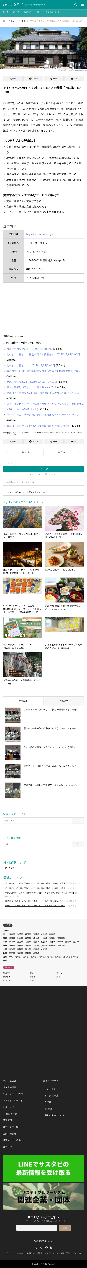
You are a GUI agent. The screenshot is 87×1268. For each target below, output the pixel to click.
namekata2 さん (17, 336)
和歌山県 (61, 945)
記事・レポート (10, 1107)
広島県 (36, 949)
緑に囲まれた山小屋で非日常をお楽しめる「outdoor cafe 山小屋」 (43, 371)
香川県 (20, 953)
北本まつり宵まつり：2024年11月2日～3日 (30, 365)
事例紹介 (49, 1108)
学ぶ (31, 973)
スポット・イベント (13, 1100)
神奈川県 (61, 938)
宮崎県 (58, 957)
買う (39, 12)
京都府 (28, 945)
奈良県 (52, 945)
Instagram (36, 1247)
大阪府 (36, 945)
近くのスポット (53, 12)
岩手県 (20, 934)
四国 (5, 953)
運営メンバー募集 (12, 1140)
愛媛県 (28, 953)
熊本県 (42, 957)
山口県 (44, 949)
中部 (5, 942)
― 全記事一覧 (10, 1113)
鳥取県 (12, 949)
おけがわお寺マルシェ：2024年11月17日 (29, 349)
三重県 (12, 945)
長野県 (52, 942)
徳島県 (12, 953)
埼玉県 (36, 938)
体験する (28, 12)
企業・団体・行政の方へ (70, 1253)
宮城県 (36, 934)
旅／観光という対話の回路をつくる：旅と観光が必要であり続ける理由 (35, 883)
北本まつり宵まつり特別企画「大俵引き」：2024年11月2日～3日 (43, 354)
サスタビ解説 (51, 1095)
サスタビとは (9, 1080)
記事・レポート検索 (13, 1094)
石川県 (28, 942)
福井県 (36, 942)
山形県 (44, 934)
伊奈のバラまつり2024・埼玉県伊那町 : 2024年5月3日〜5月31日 (42, 393)
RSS (51, 1247)
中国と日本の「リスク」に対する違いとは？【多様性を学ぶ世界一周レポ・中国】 (40, 893)
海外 (5, 960)
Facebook (46, 1247)
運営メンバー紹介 (12, 1127)
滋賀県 (20, 945)
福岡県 (17, 957)
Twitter (41, 1247)
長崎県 (33, 957)
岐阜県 (60, 942)
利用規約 (31, 1253)
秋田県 (28, 934)
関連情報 (7, 1120)
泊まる (16, 12)
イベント (7, 980)
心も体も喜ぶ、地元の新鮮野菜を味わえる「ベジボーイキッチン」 (44, 414)
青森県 (12, 934)
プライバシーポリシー (15, 1253)
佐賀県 (25, 957)
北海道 (6, 930)
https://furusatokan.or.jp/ (39, 234)
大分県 (50, 957)
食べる (5, 12)
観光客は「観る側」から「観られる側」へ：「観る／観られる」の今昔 (35, 901)
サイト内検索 (9, 1087)
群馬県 (28, 938)
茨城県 (12, 938)
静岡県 (68, 942)
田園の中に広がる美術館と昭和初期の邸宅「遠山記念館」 (39, 425)
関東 (5, 938)
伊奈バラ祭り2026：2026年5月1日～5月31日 (31, 381)
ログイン (30, 492)
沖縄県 (75, 957)
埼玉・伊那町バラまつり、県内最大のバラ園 (31, 387)
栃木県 (20, 938)
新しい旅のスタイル (54, 1115)
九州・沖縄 (8, 957)
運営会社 (7, 1147)
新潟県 (12, 942)
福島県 (52, 934)
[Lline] (54, 78)
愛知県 (76, 942)
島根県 (20, 949)
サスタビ (37, 1264)
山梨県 (44, 942)
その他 (32, 980)
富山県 (20, 942)
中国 (5, 949)
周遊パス (7, 973)
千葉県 (44, 938)
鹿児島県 (66, 957)
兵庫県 (44, 945)
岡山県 (28, 949)
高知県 (36, 953)
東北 (5, 934)
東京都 (52, 938)
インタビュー (51, 1089)
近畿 (5, 945)
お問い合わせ (9, 1133)
